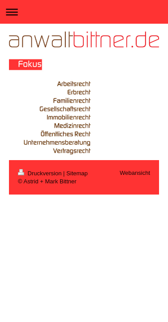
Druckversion (40, 173)
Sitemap (77, 173)
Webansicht (135, 172)
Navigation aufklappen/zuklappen (84, 11)
